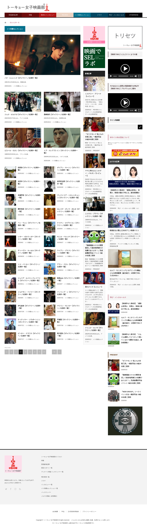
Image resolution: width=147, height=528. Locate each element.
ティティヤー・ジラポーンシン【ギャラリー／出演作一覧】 (29, 321)
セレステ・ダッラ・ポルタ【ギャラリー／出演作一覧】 (68, 210)
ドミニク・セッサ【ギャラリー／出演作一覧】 (94, 329)
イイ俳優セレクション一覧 (49, 488)
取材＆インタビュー (47, 15)
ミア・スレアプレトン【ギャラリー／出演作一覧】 (61, 152)
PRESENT (96, 150)
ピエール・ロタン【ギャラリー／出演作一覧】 (21, 150)
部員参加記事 (13, 15)
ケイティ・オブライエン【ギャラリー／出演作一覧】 (68, 224)
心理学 (134, 284)
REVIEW (65, 15)
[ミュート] (136, 76)
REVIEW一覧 (45, 477)
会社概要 (55, 511)
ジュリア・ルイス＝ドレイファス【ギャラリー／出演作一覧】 (29, 279)
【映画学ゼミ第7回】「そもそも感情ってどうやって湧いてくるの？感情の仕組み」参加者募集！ (131, 338)
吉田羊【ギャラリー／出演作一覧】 (29, 182)
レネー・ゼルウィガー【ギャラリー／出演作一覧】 (29, 238)
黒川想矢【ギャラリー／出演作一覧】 (68, 334)
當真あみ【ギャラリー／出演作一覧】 (68, 279)
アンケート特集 (122, 244)
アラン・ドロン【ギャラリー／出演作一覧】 (68, 265)
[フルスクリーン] (139, 76)
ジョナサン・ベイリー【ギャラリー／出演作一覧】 (29, 293)
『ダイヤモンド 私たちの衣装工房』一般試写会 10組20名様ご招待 (94, 136)
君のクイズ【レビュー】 (94, 287)
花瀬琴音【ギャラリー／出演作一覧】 (29, 196)
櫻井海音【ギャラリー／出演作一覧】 (29, 210)
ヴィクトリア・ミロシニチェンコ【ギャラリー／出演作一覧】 (68, 196)
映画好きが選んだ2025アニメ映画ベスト (124, 230)
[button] (125, 68)
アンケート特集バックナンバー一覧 (52, 472)
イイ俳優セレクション (82, 15)
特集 (30, 15)
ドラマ (99, 15)
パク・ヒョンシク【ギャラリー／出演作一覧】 (21, 78)
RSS (19, 488)
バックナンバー (46, 492)
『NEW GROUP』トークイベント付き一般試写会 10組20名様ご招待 (131, 394)
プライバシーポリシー (89, 511)
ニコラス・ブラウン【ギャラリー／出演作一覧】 (94, 215)
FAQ (63, 511)
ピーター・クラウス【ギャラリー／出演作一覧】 (29, 334)
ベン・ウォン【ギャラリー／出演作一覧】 (29, 224)
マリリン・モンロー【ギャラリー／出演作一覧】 (68, 307)
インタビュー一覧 (46, 484)
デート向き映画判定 (91, 114)
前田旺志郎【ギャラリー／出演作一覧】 (68, 182)
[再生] (111, 76)
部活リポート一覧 (46, 468)
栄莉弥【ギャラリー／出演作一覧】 (29, 169)
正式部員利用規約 (73, 511)
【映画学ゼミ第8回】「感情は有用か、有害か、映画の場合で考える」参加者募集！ (125, 191)
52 (54, 352)
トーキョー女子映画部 (51, 520)
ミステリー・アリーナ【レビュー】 (93, 95)
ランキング (131, 244)
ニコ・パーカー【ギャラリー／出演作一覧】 (29, 265)
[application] (125, 69)
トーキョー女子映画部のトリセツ (51, 457)
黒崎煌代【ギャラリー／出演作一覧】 (57, 114)
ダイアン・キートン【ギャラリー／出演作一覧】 (68, 169)
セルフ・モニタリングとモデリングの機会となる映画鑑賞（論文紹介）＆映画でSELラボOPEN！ (125, 272)
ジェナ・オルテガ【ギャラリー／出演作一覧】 (21, 114)
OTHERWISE (133, 15)
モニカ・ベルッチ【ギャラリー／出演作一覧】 (68, 238)
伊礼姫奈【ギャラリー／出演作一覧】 (29, 307)
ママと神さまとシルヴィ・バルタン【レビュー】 (93, 173)
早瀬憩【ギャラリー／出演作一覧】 (68, 321)
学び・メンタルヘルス (116, 15)
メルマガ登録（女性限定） (49, 496)
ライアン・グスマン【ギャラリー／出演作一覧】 (68, 252)
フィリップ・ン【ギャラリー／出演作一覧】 (68, 293)
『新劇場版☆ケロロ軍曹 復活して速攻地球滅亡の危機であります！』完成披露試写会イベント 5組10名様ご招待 (94, 250)
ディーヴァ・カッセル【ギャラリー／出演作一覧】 (29, 252)
